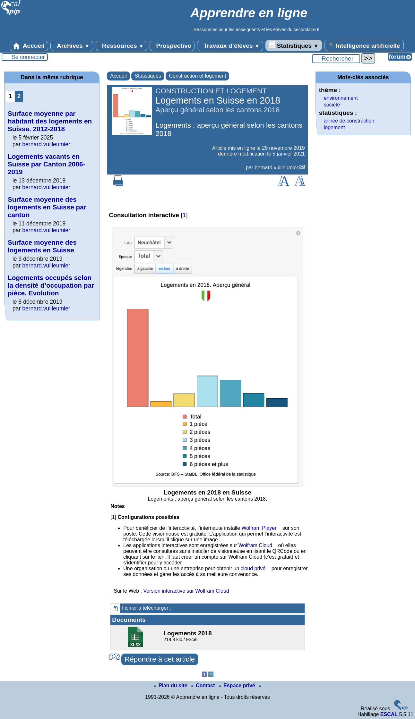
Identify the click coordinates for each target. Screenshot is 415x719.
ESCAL (389, 714)
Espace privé (237, 685)
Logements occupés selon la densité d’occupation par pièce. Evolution (51, 285)
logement (334, 127)
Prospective (172, 45)
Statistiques (293, 45)
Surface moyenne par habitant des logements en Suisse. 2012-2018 (50, 121)
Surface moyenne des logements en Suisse (42, 246)
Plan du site (171, 685)
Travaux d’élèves (230, 45)
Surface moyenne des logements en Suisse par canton (47, 207)
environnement (341, 98)
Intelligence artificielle (364, 45)
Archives (72, 45)
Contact (203, 685)
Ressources (121, 45)
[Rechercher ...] (336, 58)
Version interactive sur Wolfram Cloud (186, 591)
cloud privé (253, 568)
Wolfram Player (258, 528)
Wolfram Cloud (255, 545)
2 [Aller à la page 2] (19, 96)
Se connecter (28, 57)
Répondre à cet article (160, 659)
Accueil (29, 45)
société (332, 104)
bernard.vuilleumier (276, 167)
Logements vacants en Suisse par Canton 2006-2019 (46, 164)
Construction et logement (197, 76)
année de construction (349, 120)
